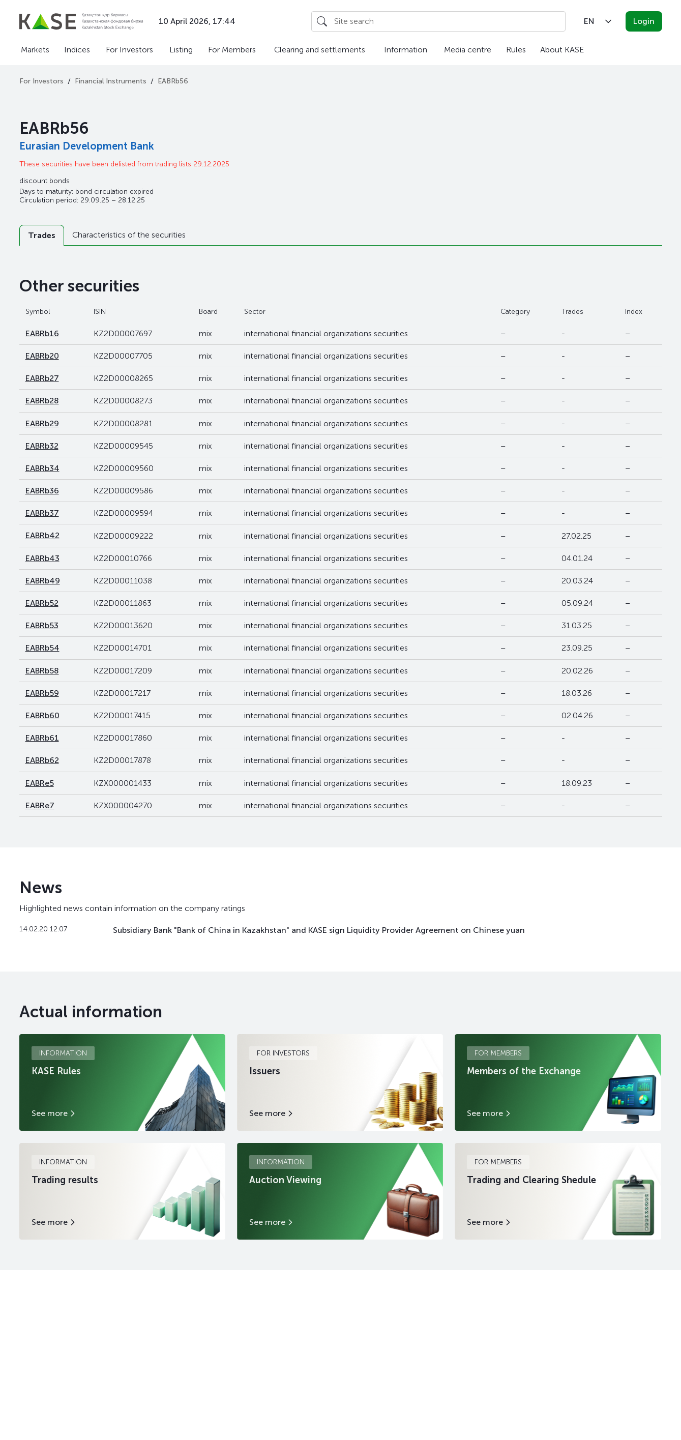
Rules (516, 49)
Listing (181, 49)
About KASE (562, 49)
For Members (232, 49)
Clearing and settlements (319, 49)
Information (405, 49)
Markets (35, 49)
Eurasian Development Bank (86, 146)
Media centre (467, 49)
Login (644, 21)
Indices (77, 49)
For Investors (129, 49)
